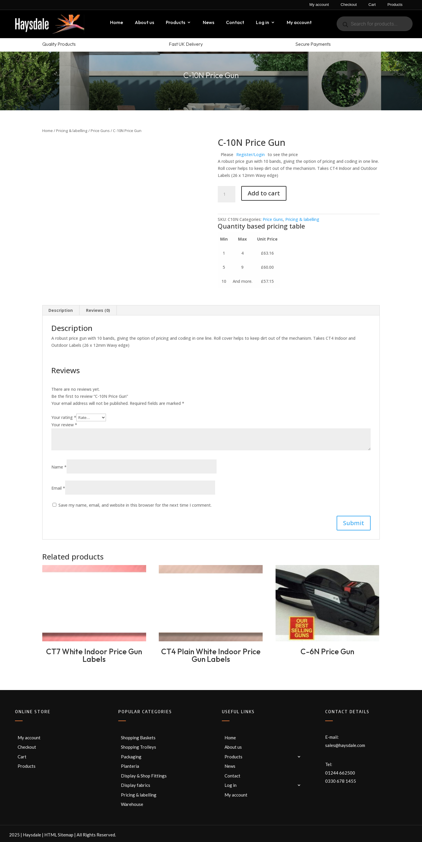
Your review (64, 424)
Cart (372, 5)
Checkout (349, 5)
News (208, 22)
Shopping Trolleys (138, 747)
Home (116, 22)
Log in (262, 22)
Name (59, 467)
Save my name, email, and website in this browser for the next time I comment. (135, 505)
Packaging (131, 756)
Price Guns (100, 130)
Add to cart (264, 193)
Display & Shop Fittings (144, 775)
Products (394, 5)
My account (319, 5)
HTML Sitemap (58, 834)
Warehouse (132, 804)
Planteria (130, 766)
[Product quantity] (226, 194)
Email (58, 488)
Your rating (63, 417)
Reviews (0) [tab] (98, 310)
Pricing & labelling (71, 130)
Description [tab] (60, 310)
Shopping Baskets (138, 737)
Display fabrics (135, 785)
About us (144, 22)
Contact (235, 22)
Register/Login (250, 154)
